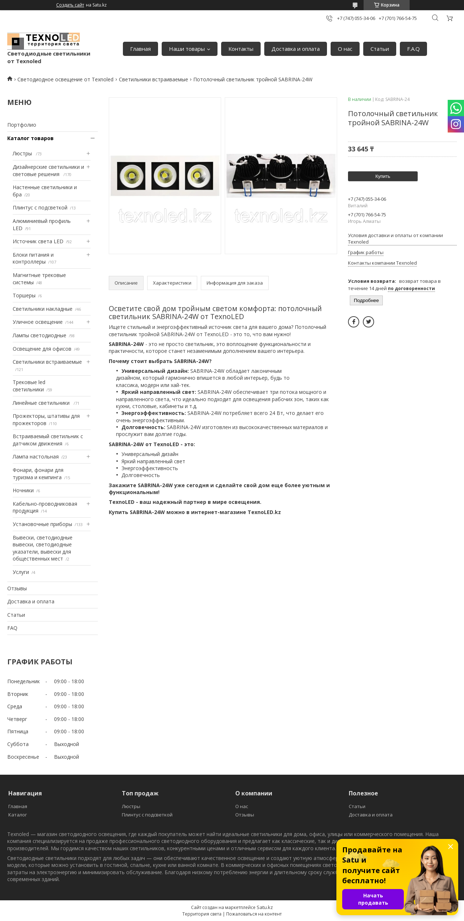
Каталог (17, 814)
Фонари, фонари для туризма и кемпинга (38, 473)
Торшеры (24, 295)
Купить (382, 176)
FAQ (12, 627)
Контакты (240, 48)
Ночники (23, 490)
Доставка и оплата (296, 48)
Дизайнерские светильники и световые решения (48, 170)
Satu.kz (265, 907)
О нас (345, 48)
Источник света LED (38, 241)
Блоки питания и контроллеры (33, 258)
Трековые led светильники (29, 386)
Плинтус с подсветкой (40, 207)
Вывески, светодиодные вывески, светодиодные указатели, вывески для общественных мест (42, 548)
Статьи (379, 48)
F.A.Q (413, 48)
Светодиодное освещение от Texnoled (65, 79)
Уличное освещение (38, 321)
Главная (140, 48)
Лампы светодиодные (39, 335)
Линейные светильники (42, 402)
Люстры (23, 153)
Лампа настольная (36, 456)
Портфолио (21, 124)
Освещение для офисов (42, 348)
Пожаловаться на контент (254, 914)
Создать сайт (70, 5)
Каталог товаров (30, 138)
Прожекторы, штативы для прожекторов (46, 419)
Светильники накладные (42, 308)
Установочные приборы (42, 524)
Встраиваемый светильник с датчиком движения (48, 440)
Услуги (21, 572)
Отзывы (17, 588)
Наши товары (187, 48)
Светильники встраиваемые (153, 79)
